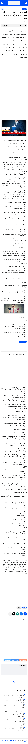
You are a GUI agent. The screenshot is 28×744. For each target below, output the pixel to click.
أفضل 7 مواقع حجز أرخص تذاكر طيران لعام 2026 (13, 725)
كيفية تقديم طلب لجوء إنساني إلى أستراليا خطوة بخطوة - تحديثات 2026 (14, 720)
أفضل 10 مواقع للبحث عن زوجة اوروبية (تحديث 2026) (14, 701)
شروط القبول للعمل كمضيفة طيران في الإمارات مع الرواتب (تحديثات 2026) (14, 696)
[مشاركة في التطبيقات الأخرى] (10, 613)
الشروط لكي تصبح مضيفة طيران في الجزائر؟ (14, 711)
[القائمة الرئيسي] (26, 3)
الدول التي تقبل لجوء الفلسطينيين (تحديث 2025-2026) (14, 706)
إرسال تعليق (22, 665)
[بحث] (2, 3)
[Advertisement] (14, 76)
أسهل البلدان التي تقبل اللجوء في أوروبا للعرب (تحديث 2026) (14, 715)
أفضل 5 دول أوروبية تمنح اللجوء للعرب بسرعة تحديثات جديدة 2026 (14, 729)
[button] (21, 613)
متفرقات (24, 9)
